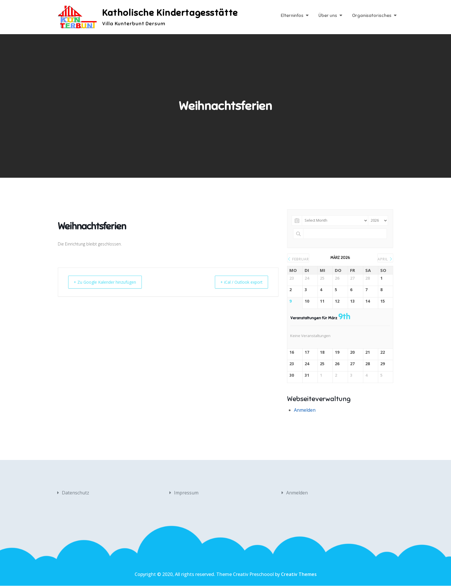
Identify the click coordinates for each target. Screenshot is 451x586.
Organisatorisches (371, 16)
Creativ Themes (299, 574)
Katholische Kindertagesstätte (171, 13)
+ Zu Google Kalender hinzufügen (109, 282)
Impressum (186, 493)
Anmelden (305, 410)
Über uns (327, 16)
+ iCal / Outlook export (237, 282)
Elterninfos (292, 16)
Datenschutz (75, 493)
